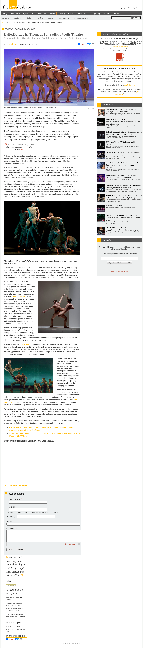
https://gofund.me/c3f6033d (120, 46)
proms (51, 18)
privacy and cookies (75, 644)
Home (4, 23)
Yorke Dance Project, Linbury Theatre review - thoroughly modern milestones (123, 186)
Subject (9, 521)
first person (64, 18)
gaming (97, 13)
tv (90, 13)
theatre (52, 13)
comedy (61, 13)
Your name (15, 499)
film (33, 13)
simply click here (129, 85)
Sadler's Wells (20, 629)
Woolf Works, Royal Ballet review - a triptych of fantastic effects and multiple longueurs (124, 196)
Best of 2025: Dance (114, 206)
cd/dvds (106, 13)
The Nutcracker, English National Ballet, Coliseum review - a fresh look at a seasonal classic (123, 217)
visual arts (81, 13)
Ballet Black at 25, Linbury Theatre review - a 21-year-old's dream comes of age (124, 133)
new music (15, 13)
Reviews (8, 626)
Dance (11, 23)
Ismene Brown (11, 44)
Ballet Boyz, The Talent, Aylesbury (16, 594)
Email (12, 507)
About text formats (70, 544)
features (17, 18)
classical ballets (18, 296)
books (116, 13)
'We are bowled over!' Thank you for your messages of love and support (122, 110)
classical (42, 13)
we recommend (81, 18)
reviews (5, 18)
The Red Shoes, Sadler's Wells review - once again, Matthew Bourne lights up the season (123, 229)
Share (81, 44)
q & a (40, 18)
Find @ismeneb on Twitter (15, 485)
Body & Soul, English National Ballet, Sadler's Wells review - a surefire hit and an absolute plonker (123, 121)
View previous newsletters (119, 271)
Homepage (11, 517)
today (5, 13)
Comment (10, 529)
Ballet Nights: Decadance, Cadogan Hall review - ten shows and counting (122, 176)
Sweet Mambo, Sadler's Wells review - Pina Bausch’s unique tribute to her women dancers (123, 165)
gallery (30, 18)
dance (70, 13)
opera (25, 13)
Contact (65, 644)
